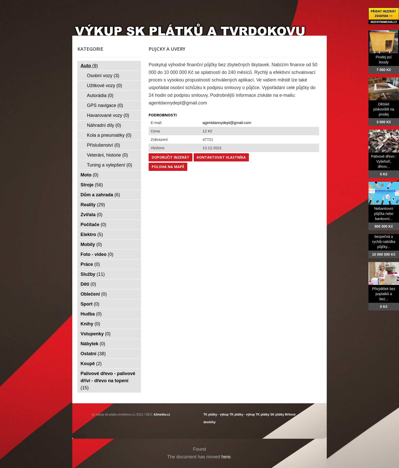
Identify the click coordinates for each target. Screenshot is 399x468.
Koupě (91, 363)
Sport (90, 304)
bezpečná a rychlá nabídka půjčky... (383, 242)
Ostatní (93, 353)
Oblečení (94, 294)
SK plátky (277, 414)
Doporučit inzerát (170, 157)
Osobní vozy (103, 75)
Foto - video (97, 254)
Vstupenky (96, 333)
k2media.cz (162, 414)
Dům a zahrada (100, 194)
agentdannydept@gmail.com (227, 122)
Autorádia (100, 95)
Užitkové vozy (104, 85)
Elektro (92, 234)
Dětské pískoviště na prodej (383, 109)
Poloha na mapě (168, 166)
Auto (89, 65)
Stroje (92, 184)
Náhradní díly (104, 125)
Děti (88, 284)
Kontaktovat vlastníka (221, 157)
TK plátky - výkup (216, 414)
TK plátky (262, 414)
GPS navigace (105, 105)
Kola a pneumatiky (109, 135)
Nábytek (93, 343)
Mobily (91, 244)
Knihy (90, 323)
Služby (93, 274)
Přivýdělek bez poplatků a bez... (383, 294)
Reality (93, 204)
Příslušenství (103, 145)
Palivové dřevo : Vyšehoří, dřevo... (383, 161)
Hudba (91, 313)
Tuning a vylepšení (109, 165)
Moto (89, 174)
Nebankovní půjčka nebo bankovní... (383, 214)
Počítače (93, 224)
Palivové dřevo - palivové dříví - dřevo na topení (108, 380)
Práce (90, 264)
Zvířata (92, 214)
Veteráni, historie (107, 155)
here (226, 456)
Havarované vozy (108, 115)
